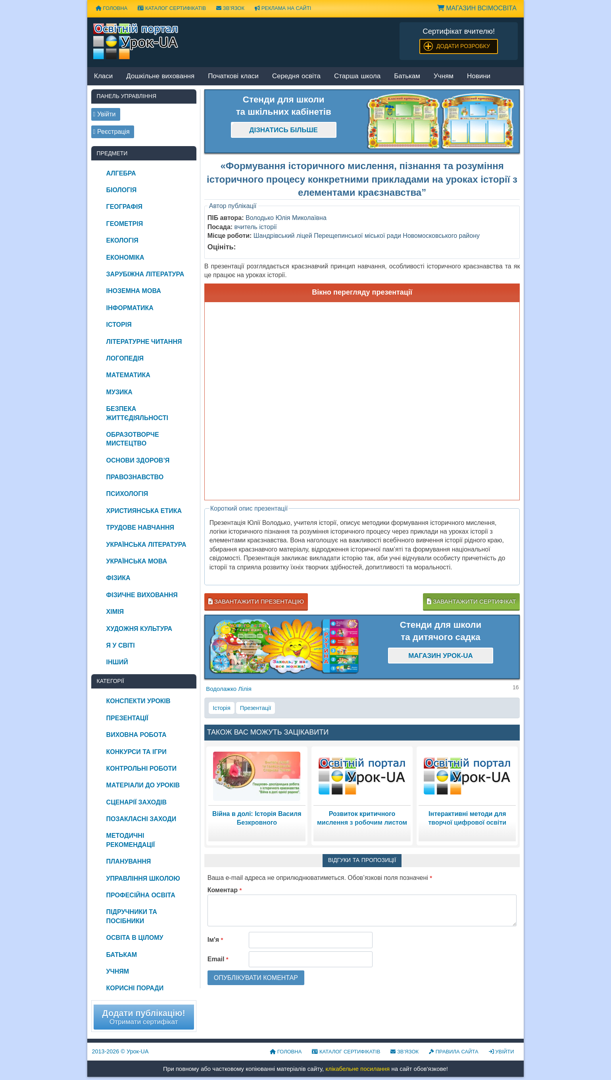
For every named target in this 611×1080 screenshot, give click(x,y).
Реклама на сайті (283, 8)
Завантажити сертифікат (471, 601)
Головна (111, 8)
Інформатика (130, 308)
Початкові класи (233, 76)
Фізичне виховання (142, 595)
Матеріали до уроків (143, 785)
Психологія (127, 493)
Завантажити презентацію (256, 601)
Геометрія (124, 223)
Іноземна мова (133, 290)
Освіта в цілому (134, 937)
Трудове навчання (140, 527)
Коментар (225, 890)
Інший (117, 662)
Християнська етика (144, 510)
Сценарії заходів (136, 802)
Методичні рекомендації (130, 840)
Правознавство (135, 477)
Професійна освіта (140, 895)
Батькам (407, 76)
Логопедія (125, 358)
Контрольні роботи (141, 768)
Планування (128, 861)
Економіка (125, 257)
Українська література (146, 544)
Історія (222, 708)
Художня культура (139, 628)
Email (218, 959)
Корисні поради (135, 988)
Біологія (121, 190)
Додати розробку (463, 46)
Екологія (122, 240)
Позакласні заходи (141, 819)
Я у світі (120, 645)
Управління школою (143, 878)
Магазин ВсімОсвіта (477, 8)
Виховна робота (136, 734)
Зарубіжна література (145, 274)
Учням (443, 76)
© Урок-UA (120, 1051)
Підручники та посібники (131, 916)
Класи (103, 76)
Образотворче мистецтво (132, 439)
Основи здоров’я (138, 460)
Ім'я (215, 939)
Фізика (118, 578)
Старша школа (357, 76)
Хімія (115, 611)
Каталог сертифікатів (172, 8)
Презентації (255, 708)
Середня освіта (296, 76)
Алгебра (121, 173)
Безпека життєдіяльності (137, 413)
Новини (478, 76)
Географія (124, 206)
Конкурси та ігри (136, 751)
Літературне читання (144, 341)
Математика (128, 375)
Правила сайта (453, 1052)
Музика (119, 392)
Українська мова (136, 561)
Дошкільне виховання (160, 76)
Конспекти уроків (138, 701)
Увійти (501, 1052)
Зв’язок (230, 8)
